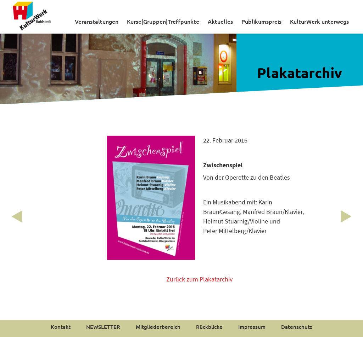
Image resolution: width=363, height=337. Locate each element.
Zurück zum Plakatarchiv (199, 279)
